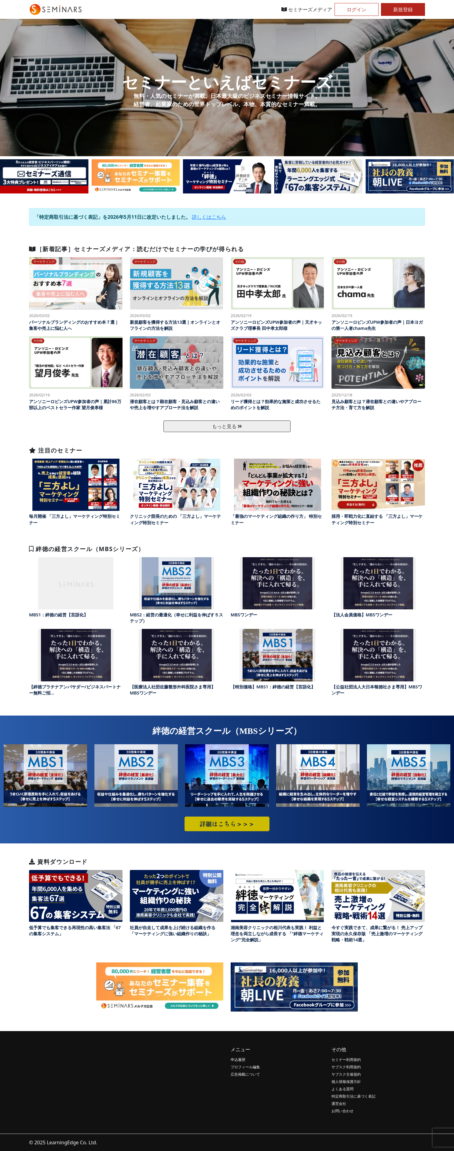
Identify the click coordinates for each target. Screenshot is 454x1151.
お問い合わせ (342, 1110)
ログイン (356, 9)
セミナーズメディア (306, 9)
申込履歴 (238, 1059)
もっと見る (227, 426)
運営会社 (338, 1103)
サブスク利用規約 (346, 1067)
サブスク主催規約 (346, 1074)
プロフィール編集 (245, 1067)
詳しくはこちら (209, 217)
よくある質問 (342, 1088)
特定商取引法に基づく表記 (353, 1096)
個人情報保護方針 (346, 1081)
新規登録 (403, 9)
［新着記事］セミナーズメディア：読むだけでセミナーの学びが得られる (136, 249)
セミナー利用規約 (346, 1059)
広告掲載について (245, 1074)
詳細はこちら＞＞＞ (227, 823)
